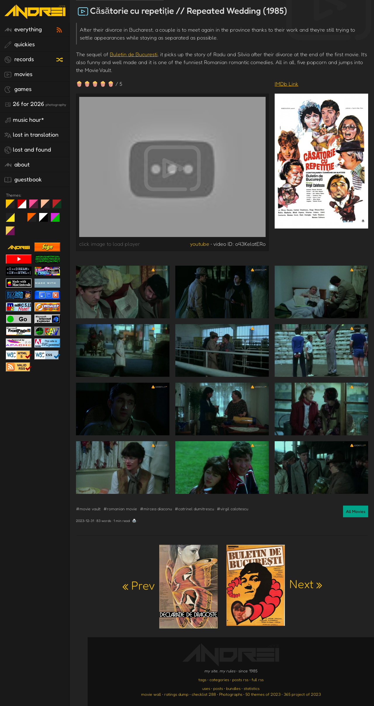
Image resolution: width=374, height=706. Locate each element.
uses (206, 688)
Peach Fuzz (47, 206)
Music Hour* (24, 120)
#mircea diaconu (156, 508)
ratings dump (176, 694)
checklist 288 (204, 694)
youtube (199, 244)
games (18, 89)
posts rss (240, 679)
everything (23, 29)
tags (202, 679)
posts (218, 688)
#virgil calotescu (232, 508)
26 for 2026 (35, 104)
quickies (19, 44)
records (19, 59)
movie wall (151, 694)
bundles (233, 688)
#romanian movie (120, 508)
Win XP (22, 217)
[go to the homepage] (34, 15)
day (24, 206)
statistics (251, 688)
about (17, 165)
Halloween (34, 220)
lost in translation (31, 135)
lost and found (27, 150)
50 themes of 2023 (262, 694)
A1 (57, 220)
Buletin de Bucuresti (133, 54)
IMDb (286, 83)
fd (35, 206)
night (12, 206)
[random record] (60, 58)
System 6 (46, 220)
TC (12, 233)
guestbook (23, 179)
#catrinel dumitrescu (194, 508)
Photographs (230, 694)
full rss (258, 679)
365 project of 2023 (302, 694)
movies (18, 74)
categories (219, 679)
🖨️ (134, 520)
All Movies (355, 511)
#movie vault (88, 508)
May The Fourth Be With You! (12, 220)
